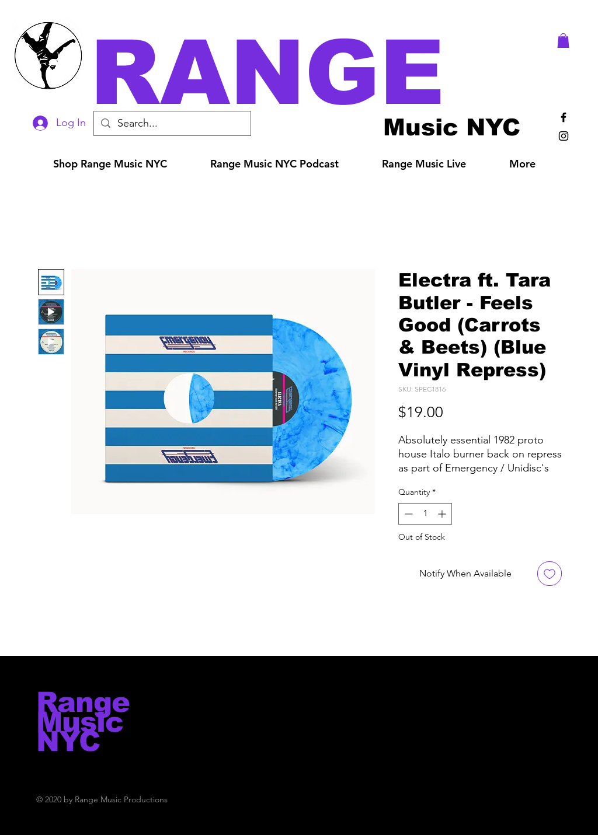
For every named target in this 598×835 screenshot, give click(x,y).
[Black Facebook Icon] (563, 117)
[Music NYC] (451, 127)
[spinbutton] (425, 514)
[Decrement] (407, 514)
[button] (315, 72)
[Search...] (171, 123)
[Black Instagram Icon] (563, 136)
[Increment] (443, 514)
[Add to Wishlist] (549, 573)
